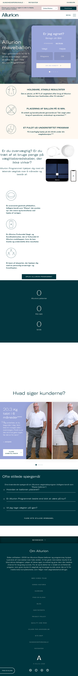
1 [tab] (36, 464)
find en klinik (39, 597)
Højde (62, 48)
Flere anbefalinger (13, 452)
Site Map (39, 635)
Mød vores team (39, 578)
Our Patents (39, 610)
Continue (68, 8)
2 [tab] (38, 464)
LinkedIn (47, 670)
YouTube (36, 670)
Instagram (42, 670)
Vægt (44, 48)
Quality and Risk (39, 623)
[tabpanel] (39, 430)
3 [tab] (40, 464)
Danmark (71, 2)
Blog (39, 604)
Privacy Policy (39, 616)
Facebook (30, 670)
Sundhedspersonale (13, 2)
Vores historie (39, 584)
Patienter (33, 2)
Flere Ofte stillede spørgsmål (39, 518)
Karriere (39, 591)
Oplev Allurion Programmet (39, 276)
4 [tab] (42, 464)
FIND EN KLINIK (7, 670)
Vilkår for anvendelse (39, 629)
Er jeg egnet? (52, 65)
